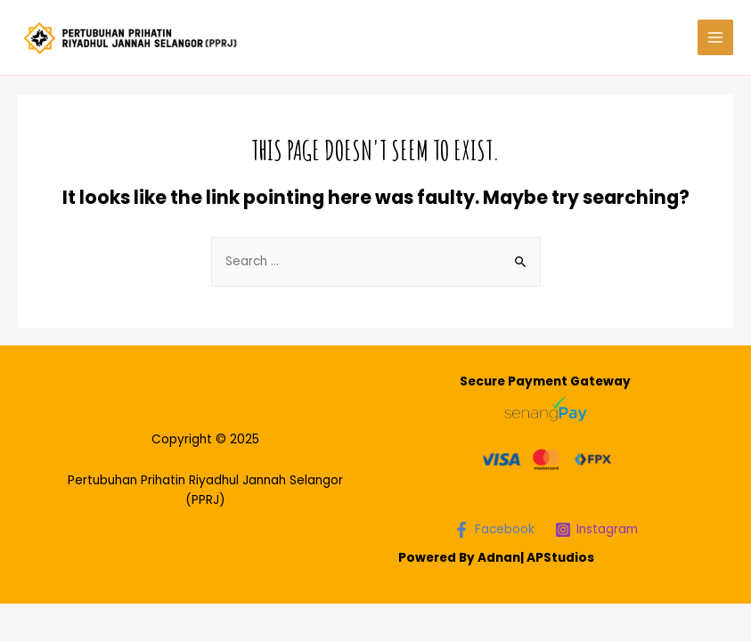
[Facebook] (493, 530)
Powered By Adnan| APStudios (496, 557)
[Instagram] (596, 530)
